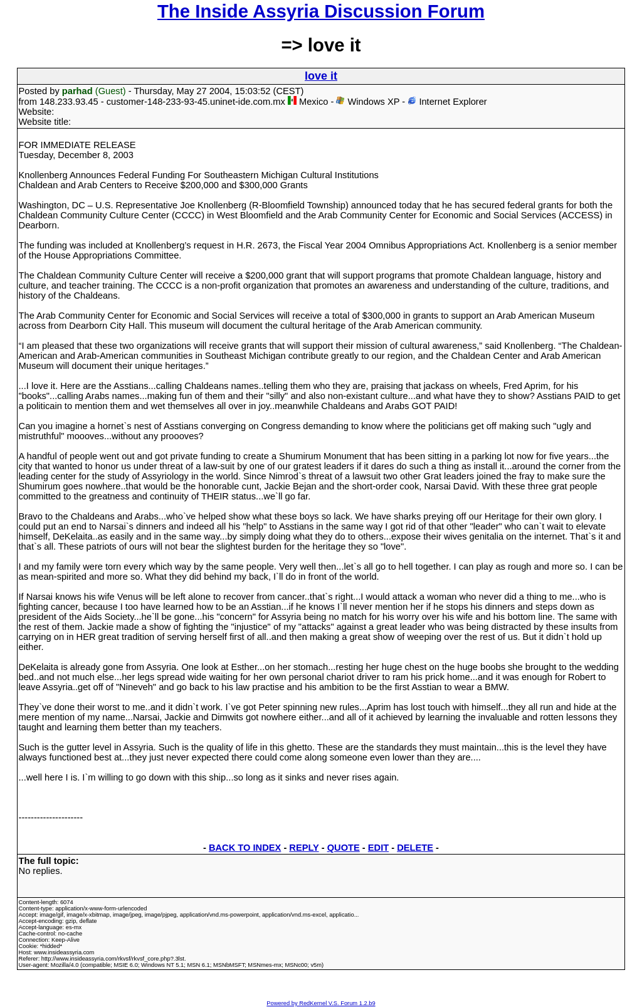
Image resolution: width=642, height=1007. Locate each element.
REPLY (303, 848)
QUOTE (343, 848)
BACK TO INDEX (245, 848)
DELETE (415, 848)
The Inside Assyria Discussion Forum (321, 11)
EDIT (378, 848)
